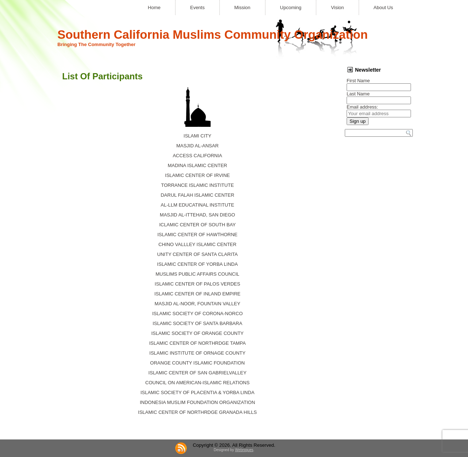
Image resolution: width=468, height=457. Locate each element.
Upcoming (291, 7)
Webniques (244, 450)
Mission (242, 7)
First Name (358, 80)
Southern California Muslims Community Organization (212, 34)
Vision (337, 7)
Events (197, 7)
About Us (383, 7)
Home (154, 7)
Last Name (358, 94)
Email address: (362, 107)
